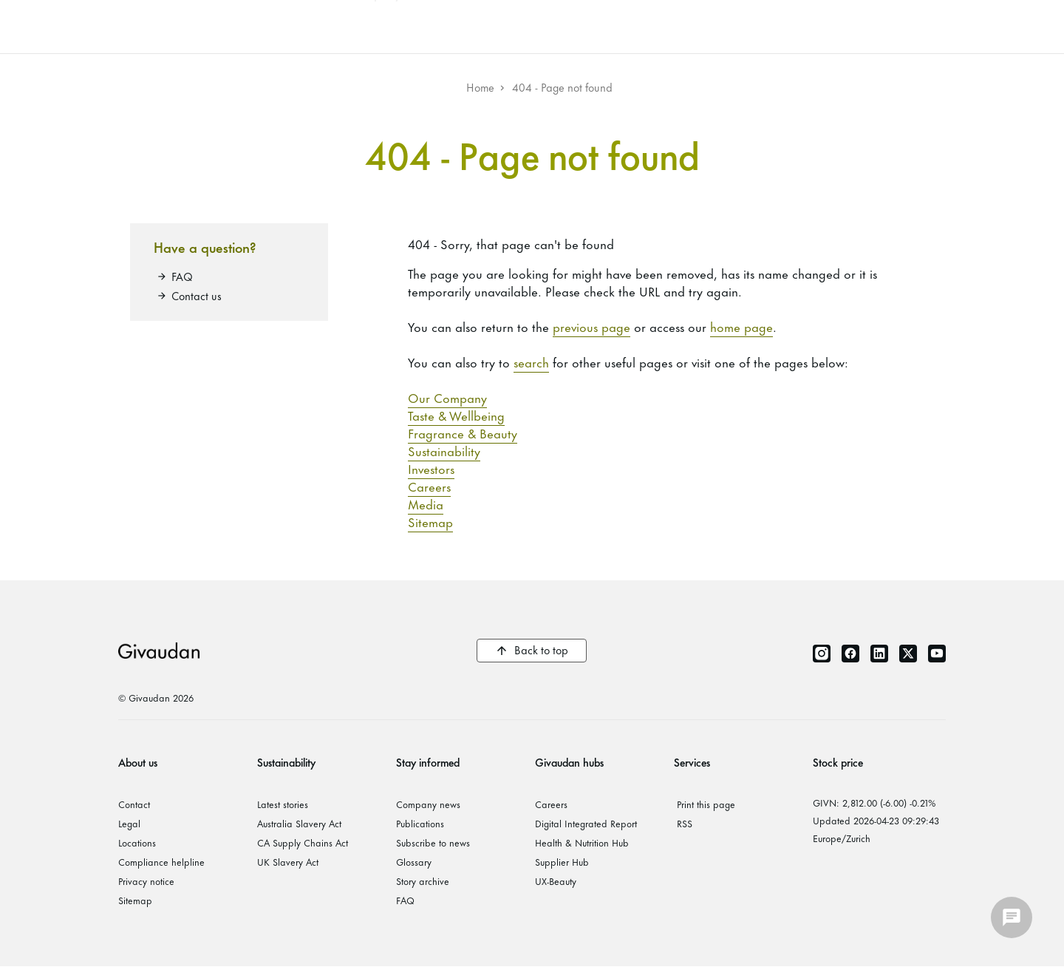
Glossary (414, 861)
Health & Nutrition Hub (582, 842)
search (531, 361)
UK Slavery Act (287, 861)
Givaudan (159, 650)
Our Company (447, 397)
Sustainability (444, 450)
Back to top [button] (541, 649)
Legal (129, 822)
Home (480, 86)
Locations (137, 842)
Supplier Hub (562, 861)
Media (425, 503)
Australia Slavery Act (299, 822)
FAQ (182, 276)
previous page (591, 326)
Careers (429, 485)
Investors (431, 468)
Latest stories (282, 803)
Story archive (422, 880)
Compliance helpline (161, 861)
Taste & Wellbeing (456, 414)
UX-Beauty (555, 880)
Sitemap (430, 521)
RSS (684, 822)
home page (741, 326)
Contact (134, 803)
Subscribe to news (433, 842)
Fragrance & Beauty (462, 432)
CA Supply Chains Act (302, 842)
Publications (420, 822)
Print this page (706, 803)
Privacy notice (146, 880)
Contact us (196, 295)
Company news (428, 803)
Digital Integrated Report (586, 822)
